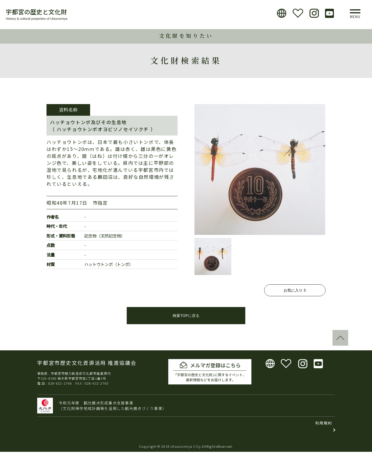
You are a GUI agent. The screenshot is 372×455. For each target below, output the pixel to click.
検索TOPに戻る (186, 319)
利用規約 (323, 426)
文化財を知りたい (186, 35)
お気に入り (295, 290)
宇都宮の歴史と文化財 (36, 11)
